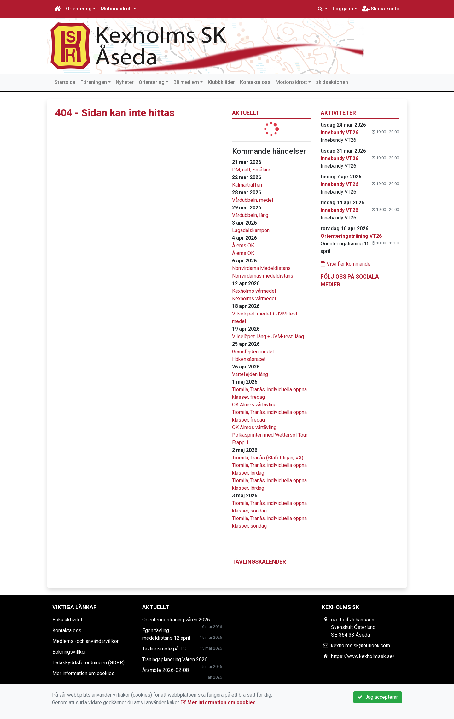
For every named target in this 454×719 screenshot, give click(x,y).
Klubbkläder (221, 82)
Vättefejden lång (250, 374)
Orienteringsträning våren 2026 (176, 620)
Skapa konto (380, 9)
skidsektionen (332, 82)
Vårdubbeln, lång (250, 215)
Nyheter (125, 82)
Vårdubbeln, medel (252, 200)
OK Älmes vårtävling (254, 405)
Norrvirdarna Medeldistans (261, 268)
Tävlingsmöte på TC (164, 649)
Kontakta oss (255, 82)
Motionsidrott (116, 9)
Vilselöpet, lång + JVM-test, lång (268, 336)
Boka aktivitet (67, 620)
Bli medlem (186, 82)
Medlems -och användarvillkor (85, 641)
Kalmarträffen (247, 185)
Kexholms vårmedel (254, 291)
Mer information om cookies (83, 673)
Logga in (343, 9)
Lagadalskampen (251, 230)
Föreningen (93, 82)
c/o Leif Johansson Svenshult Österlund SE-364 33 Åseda (353, 627)
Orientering (79, 9)
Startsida (65, 82)
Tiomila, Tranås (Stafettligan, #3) (267, 458)
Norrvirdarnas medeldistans (262, 276)
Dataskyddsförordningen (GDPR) (88, 663)
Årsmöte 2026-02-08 (165, 670)
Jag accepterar (378, 697)
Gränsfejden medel (253, 352)
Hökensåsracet (248, 359)
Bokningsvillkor (69, 652)
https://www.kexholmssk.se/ (363, 656)
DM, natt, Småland (251, 170)
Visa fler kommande (345, 264)
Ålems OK (243, 246)
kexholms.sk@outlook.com (360, 646)
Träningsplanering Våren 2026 (174, 659)
